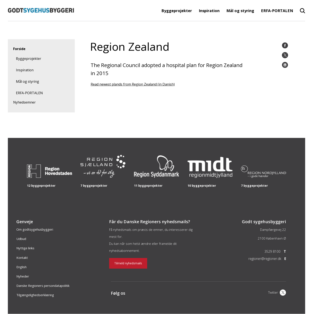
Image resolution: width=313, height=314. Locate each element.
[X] (277, 293)
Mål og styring (240, 10)
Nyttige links (25, 248)
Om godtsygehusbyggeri (34, 229)
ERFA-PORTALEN (277, 10)
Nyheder (22, 276)
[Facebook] (285, 45)
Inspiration (209, 10)
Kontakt (22, 257)
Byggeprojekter (176, 10)
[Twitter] (285, 55)
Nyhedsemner (24, 102)
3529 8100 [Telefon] (272, 251)
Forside (19, 48)
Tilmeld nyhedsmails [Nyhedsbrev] (128, 263)
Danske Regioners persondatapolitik (42, 285)
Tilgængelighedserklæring (35, 295)
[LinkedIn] (285, 65)
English (21, 267)
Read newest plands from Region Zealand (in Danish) (133, 84)
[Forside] (41, 19)
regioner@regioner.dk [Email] (264, 258)
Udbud (21, 239)
